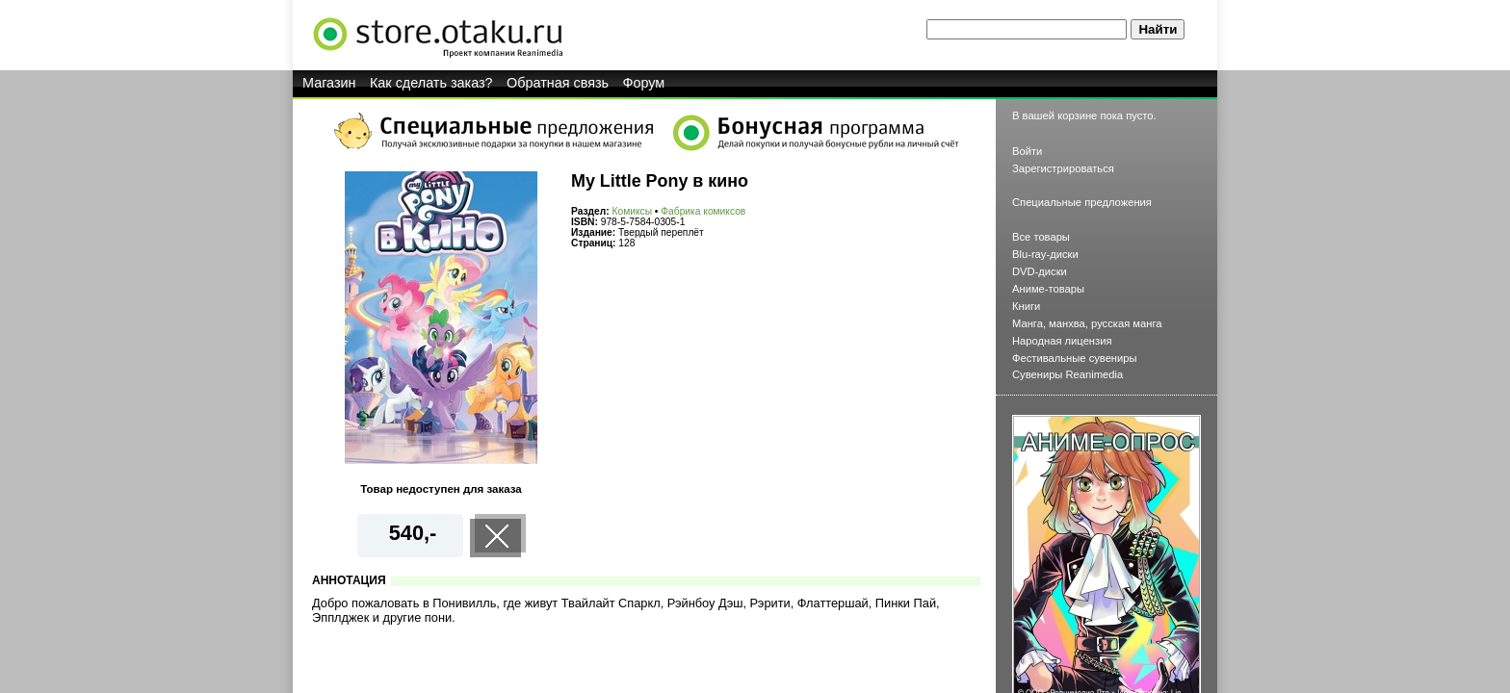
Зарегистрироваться (1063, 168)
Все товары (1041, 237)
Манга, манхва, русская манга (1087, 323)
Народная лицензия (1062, 340)
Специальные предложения (1082, 202)
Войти (1027, 151)
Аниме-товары (1048, 289)
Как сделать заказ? (431, 82)
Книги (1026, 306)
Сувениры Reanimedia (1067, 374)
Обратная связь (558, 82)
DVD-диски (1039, 271)
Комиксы (632, 211)
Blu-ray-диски (1045, 254)
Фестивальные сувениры (1074, 358)
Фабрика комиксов (703, 211)
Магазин (329, 82)
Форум (644, 82)
